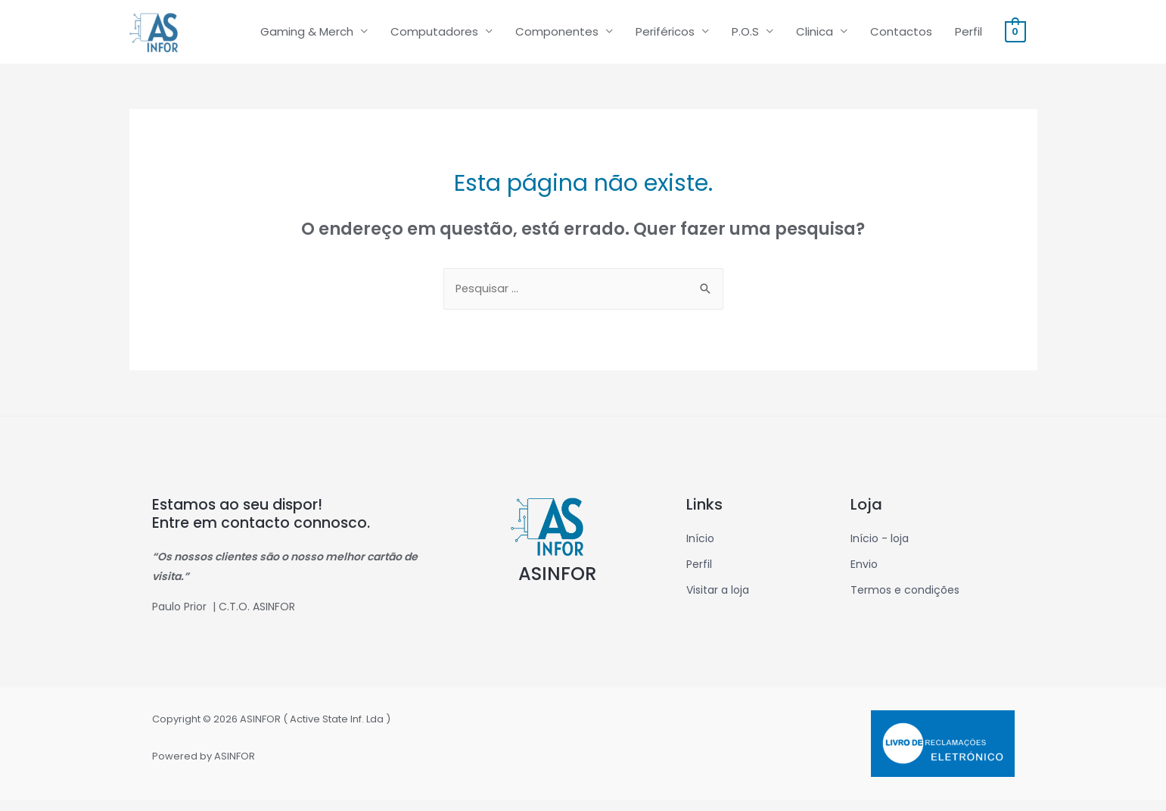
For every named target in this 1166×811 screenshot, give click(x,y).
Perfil (968, 37)
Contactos (901, 37)
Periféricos (665, 37)
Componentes (557, 37)
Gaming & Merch (306, 37)
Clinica (814, 37)
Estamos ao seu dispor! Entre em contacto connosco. (262, 524)
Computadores (434, 37)
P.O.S (745, 37)
